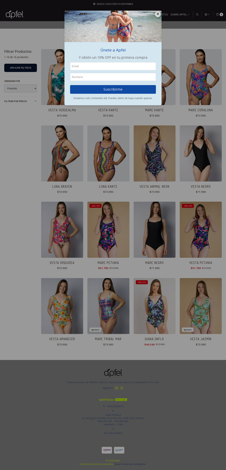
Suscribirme (113, 89)
